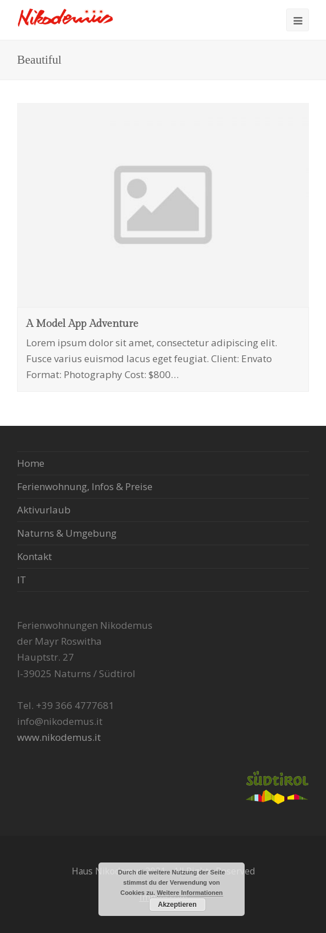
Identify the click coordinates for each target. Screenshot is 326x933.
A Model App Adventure (82, 324)
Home (30, 463)
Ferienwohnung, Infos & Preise (84, 486)
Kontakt (34, 556)
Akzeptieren (177, 905)
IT (21, 579)
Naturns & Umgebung (67, 533)
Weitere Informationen (190, 892)
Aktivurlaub (44, 509)
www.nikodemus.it (59, 737)
